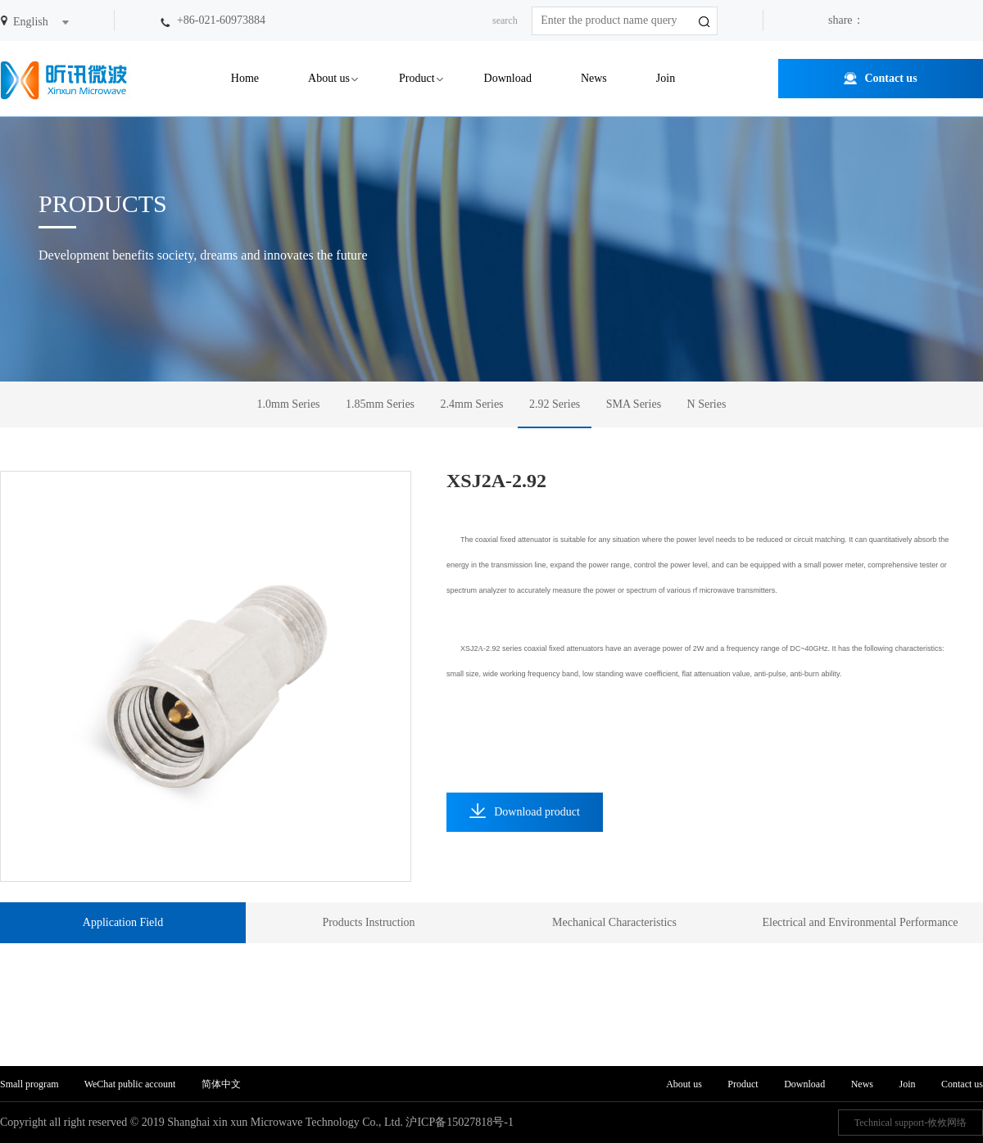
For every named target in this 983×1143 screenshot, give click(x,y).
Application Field (123, 922)
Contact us (890, 78)
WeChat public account (130, 1084)
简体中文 (221, 1084)
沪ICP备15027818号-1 (459, 1122)
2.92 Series (554, 404)
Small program (30, 1084)
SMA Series (633, 404)
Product (417, 78)
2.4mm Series (472, 404)
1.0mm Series (288, 404)
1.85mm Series (380, 404)
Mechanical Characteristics (614, 922)
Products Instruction (368, 922)
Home (245, 78)
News (594, 78)
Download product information (524, 817)
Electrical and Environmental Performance (860, 922)
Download (508, 78)
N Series (707, 404)
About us (329, 78)
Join (665, 78)
